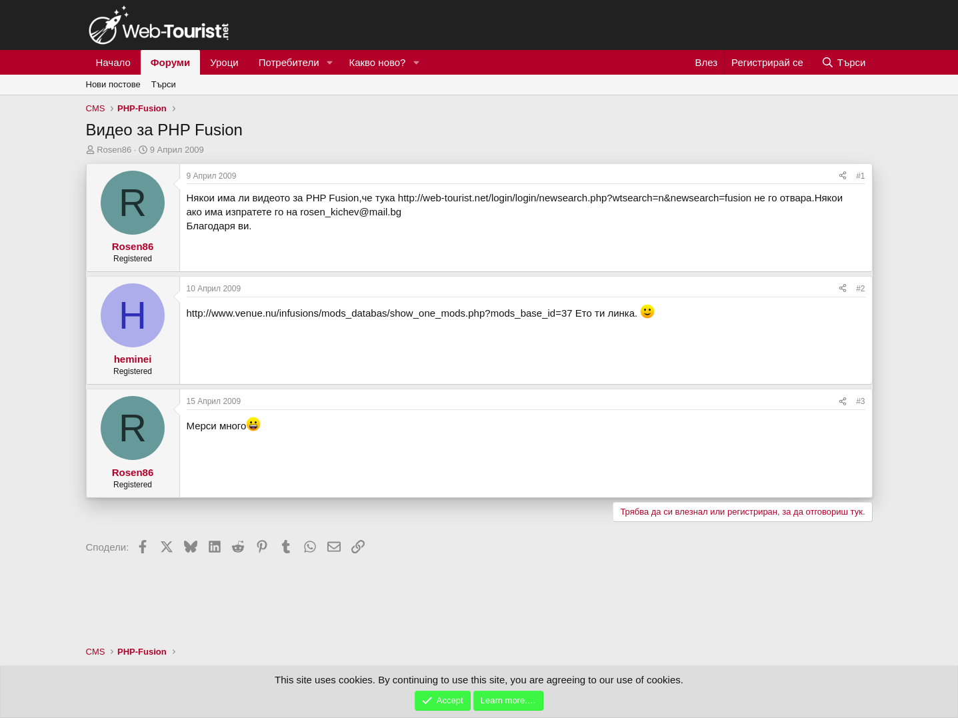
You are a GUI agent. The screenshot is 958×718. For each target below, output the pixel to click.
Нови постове (113, 84)
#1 (860, 176)
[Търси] (843, 62)
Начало (113, 62)
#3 (860, 401)
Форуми (170, 62)
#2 (860, 288)
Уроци (224, 62)
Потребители (289, 62)
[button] (329, 62)
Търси (163, 84)
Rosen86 (114, 150)
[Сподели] (842, 176)
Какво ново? (377, 62)
